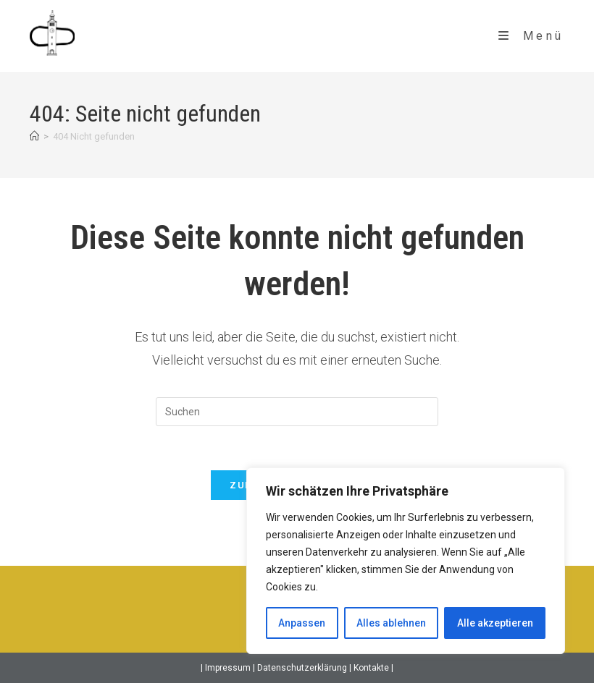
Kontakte (372, 668)
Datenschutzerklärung (303, 668)
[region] (405, 560)
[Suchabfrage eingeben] (297, 411)
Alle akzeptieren (495, 623)
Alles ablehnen (391, 623)
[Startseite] (34, 136)
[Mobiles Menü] (531, 36)
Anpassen (301, 623)
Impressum (228, 668)
